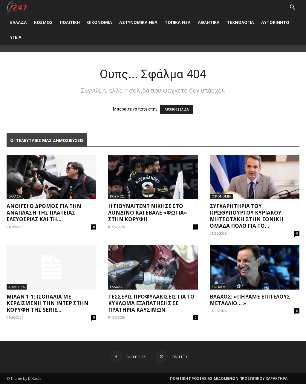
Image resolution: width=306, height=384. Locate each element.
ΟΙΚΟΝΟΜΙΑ (99, 22)
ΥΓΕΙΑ (16, 37)
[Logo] (17, 7)
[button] (292, 8)
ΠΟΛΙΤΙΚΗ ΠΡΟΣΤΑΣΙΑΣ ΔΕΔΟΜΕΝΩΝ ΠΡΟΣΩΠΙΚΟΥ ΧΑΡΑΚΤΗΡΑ (228, 378)
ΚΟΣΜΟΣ (43, 22)
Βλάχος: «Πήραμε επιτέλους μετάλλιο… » (250, 300)
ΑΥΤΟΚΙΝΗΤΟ (275, 22)
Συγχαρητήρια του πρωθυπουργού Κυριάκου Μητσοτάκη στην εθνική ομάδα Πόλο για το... (246, 216)
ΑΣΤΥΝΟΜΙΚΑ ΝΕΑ (138, 22)
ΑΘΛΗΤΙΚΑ (209, 22)
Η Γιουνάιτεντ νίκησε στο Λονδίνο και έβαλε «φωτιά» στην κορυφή (147, 213)
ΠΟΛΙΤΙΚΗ (70, 22)
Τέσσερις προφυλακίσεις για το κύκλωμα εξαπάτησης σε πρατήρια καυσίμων (151, 303)
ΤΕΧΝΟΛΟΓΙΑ (240, 22)
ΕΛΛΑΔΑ (18, 22)
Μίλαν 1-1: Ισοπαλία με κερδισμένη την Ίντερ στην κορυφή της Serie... (47, 303)
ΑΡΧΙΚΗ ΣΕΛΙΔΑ (177, 109)
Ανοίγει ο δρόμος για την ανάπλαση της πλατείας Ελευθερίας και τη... (44, 213)
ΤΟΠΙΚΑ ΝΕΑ (178, 22)
